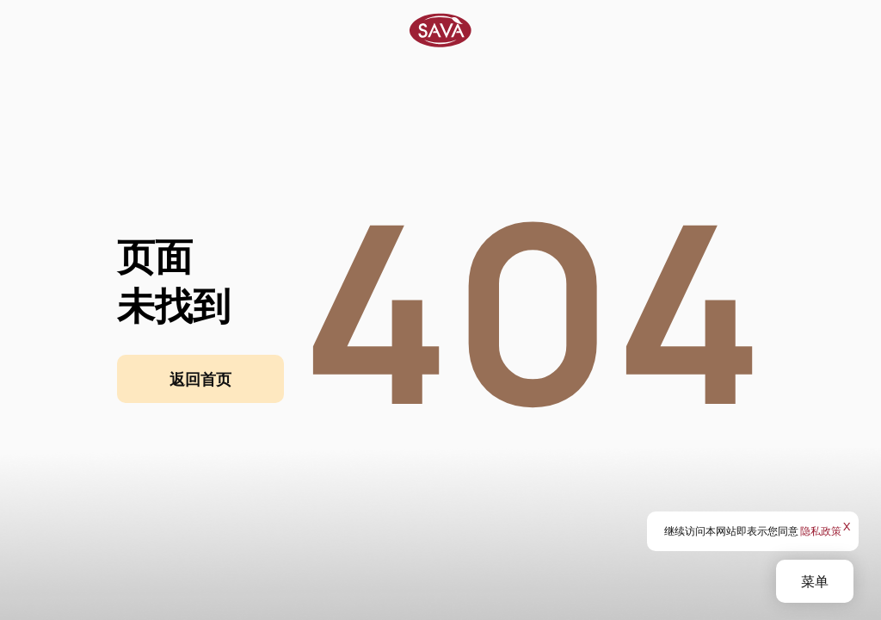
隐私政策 (820, 531)
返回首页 (200, 379)
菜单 (815, 581)
